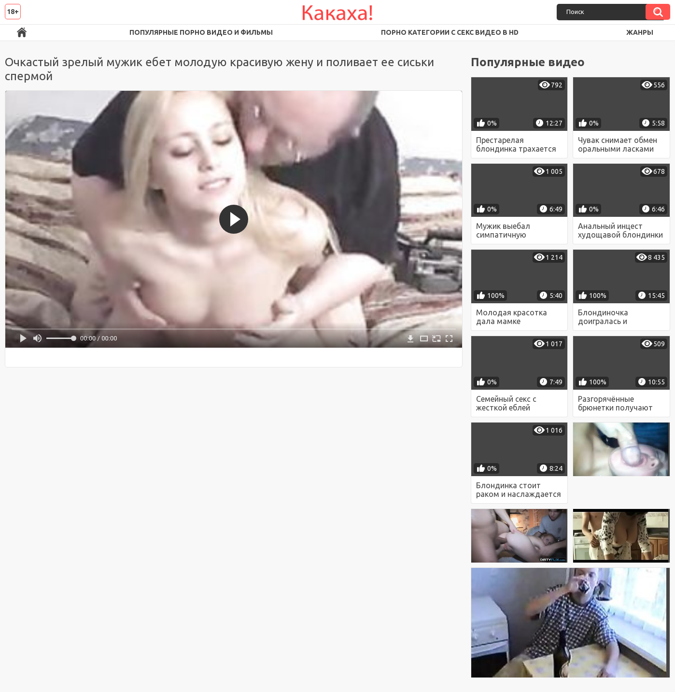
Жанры (639, 32)
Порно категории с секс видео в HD (450, 32)
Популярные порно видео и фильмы (201, 32)
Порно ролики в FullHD (22, 33)
